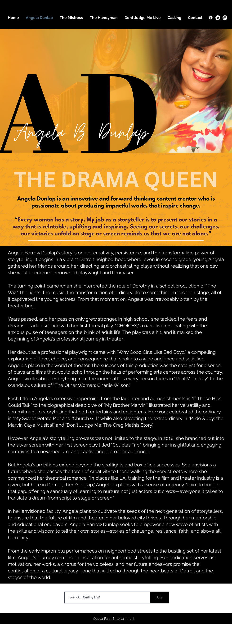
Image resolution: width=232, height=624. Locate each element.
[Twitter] (217, 17)
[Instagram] (225, 17)
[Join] (159, 597)
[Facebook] (210, 17)
